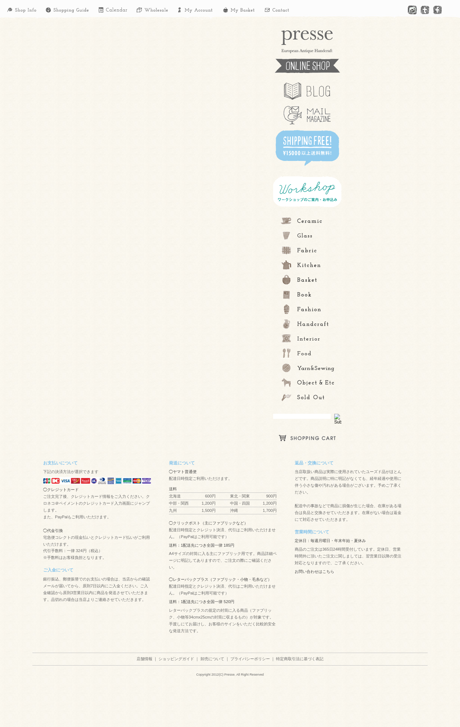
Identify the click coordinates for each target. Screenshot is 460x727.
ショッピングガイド (176, 659)
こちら (328, 571)
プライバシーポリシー (250, 659)
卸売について (212, 659)
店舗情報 (144, 659)
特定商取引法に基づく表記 (299, 659)
